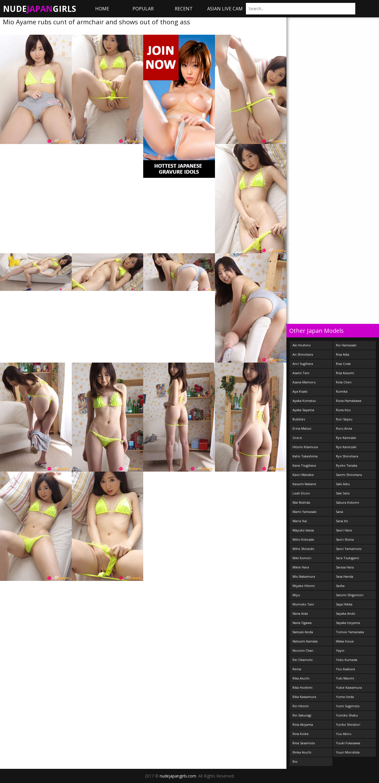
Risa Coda (343, 363)
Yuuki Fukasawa (348, 743)
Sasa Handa (344, 576)
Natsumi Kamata (305, 641)
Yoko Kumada (346, 660)
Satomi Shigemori (349, 595)
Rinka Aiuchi (301, 752)
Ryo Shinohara (347, 456)
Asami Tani (300, 373)
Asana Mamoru (304, 382)
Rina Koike (300, 734)
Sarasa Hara (345, 567)
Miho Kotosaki (303, 539)
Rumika (341, 391)
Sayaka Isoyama (348, 623)
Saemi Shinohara (349, 474)
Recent (184, 8)
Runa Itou (343, 410)
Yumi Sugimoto (348, 706)
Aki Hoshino (301, 345)
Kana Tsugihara (304, 465)
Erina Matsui (301, 428)
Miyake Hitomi (303, 585)
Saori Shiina (345, 539)
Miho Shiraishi (303, 548)
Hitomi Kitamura (305, 447)
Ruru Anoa (344, 428)
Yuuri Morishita (348, 752)
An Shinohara (302, 354)
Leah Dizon (301, 493)
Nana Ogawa (302, 623)
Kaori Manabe (303, 474)
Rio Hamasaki (346, 345)
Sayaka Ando (345, 613)
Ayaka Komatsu (304, 400)
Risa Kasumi (345, 373)
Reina (296, 669)
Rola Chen (344, 382)
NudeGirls (39, 8)
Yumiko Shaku (347, 715)
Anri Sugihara (302, 363)
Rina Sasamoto (303, 743)
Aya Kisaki (300, 391)
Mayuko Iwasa (303, 530)
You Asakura (345, 669)
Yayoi (340, 650)
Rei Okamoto (302, 660)
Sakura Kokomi (347, 502)
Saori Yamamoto (349, 548)
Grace (297, 437)
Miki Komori (301, 558)
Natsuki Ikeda (302, 632)
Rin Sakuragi (301, 715)
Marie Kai (299, 521)
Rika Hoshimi (302, 687)
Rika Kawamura (304, 697)
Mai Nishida (301, 502)
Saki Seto (343, 493)
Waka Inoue (345, 641)
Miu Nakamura (303, 576)
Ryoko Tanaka (346, 465)
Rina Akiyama (302, 724)
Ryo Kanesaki (346, 437)
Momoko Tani (303, 604)
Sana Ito (342, 521)
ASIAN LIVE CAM (225, 8)
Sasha (340, 585)
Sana (339, 511)
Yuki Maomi (345, 678)
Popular (143, 8)
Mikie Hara (300, 567)
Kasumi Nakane (304, 484)
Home (102, 8)
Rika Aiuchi (300, 678)
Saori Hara (344, 530)
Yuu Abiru (343, 734)
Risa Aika (342, 354)
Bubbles (298, 419)
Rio (294, 761)
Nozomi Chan (302, 650)
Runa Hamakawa (348, 400)
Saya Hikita (344, 604)
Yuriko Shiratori (348, 724)
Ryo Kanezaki (346, 447)
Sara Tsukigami (347, 558)
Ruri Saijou (344, 419)
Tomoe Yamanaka (350, 632)
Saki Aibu (343, 484)
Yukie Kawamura (349, 687)
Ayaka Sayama (303, 410)
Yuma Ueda (345, 697)
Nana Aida (300, 613)
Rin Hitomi (300, 706)
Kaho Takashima (305, 456)
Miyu (296, 595)
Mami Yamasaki (304, 511)
